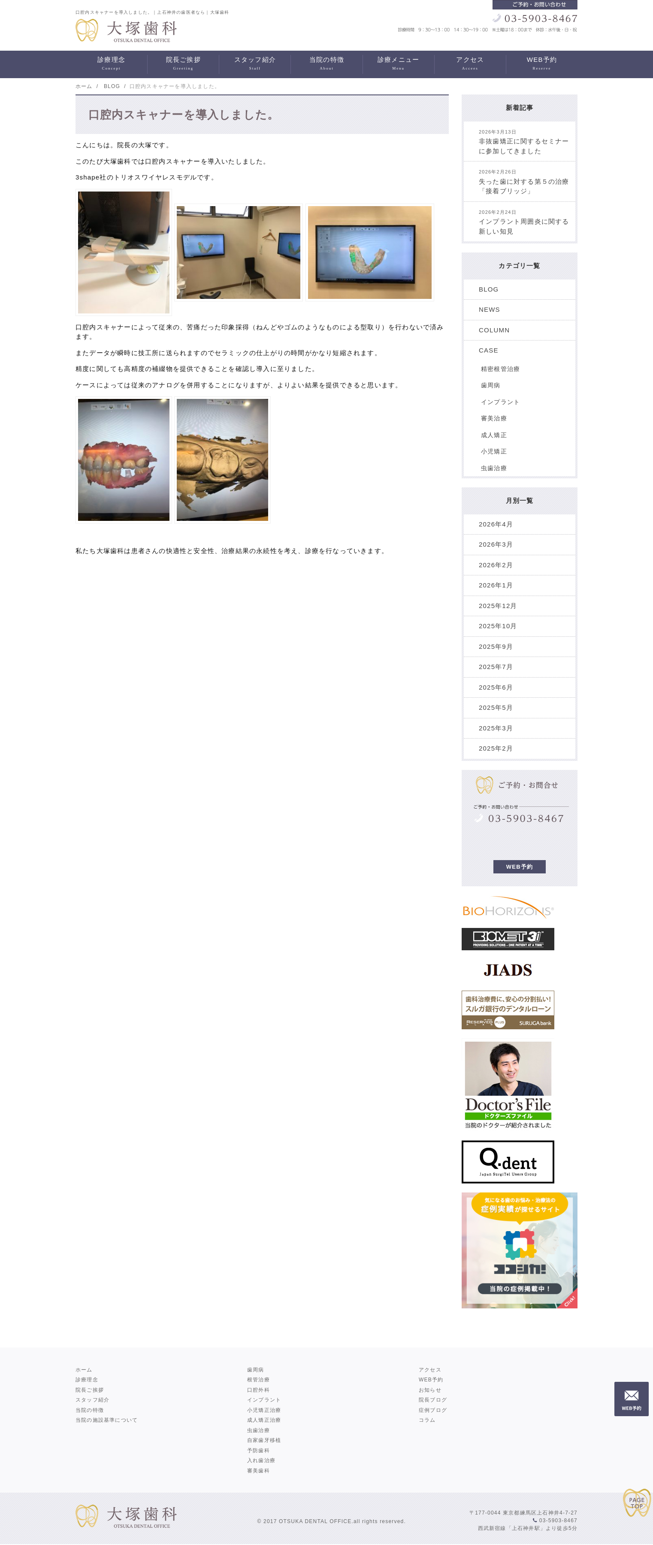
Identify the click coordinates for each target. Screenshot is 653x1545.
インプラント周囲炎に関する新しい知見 (524, 222)
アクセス (470, 64)
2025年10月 (498, 626)
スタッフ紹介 (254, 64)
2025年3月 (496, 728)
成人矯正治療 (264, 1420)
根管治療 (258, 1380)
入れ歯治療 (261, 1460)
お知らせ (430, 1390)
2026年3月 (496, 544)
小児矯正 (494, 451)
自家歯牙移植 (264, 1440)
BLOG (489, 289)
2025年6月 (496, 687)
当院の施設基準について (107, 1420)
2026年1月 (496, 585)
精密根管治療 (500, 368)
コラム (427, 1420)
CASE (489, 350)
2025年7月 (496, 666)
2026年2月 (496, 565)
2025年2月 (496, 748)
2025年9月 (496, 646)
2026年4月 (496, 524)
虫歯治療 (494, 468)
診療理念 (111, 64)
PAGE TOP (638, 1505)
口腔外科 (258, 1390)
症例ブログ (433, 1410)
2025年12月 (498, 605)
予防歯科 (258, 1451)
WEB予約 (541, 64)
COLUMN (494, 330)
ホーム (84, 1370)
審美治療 (494, 418)
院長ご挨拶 (183, 64)
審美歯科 (258, 1471)
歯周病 (491, 385)
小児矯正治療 (264, 1410)
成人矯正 (494, 435)
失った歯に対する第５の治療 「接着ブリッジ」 (527, 182)
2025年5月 (496, 707)
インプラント (500, 401)
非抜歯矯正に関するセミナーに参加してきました (524, 142)
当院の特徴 (326, 64)
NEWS (489, 309)
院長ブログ (433, 1400)
